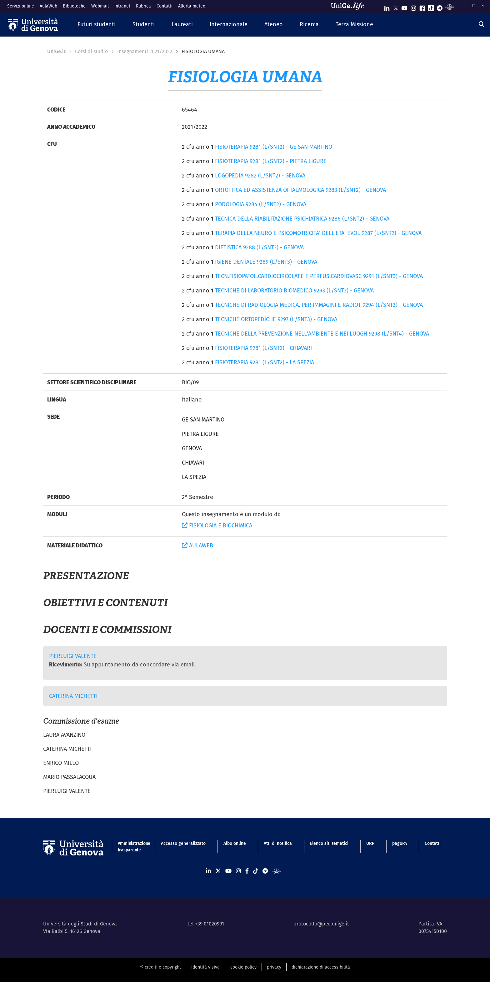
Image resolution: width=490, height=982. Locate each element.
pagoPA (399, 843)
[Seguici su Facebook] (422, 6)
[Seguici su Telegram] (439, 6)
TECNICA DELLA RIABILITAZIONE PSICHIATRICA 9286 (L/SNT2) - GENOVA (302, 218)
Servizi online (20, 6)
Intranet (122, 6)
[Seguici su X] (395, 6)
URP (370, 843)
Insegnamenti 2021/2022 (144, 51)
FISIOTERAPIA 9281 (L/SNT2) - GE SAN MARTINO (273, 147)
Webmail (100, 6)
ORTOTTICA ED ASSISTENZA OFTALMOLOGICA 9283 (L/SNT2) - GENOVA (300, 190)
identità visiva (205, 967)
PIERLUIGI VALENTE (73, 656)
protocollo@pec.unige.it (321, 923)
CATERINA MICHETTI (73, 696)
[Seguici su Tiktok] (431, 6)
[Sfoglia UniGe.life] (349, 6)
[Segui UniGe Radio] (449, 6)
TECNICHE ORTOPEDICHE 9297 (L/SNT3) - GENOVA (276, 319)
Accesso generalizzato (183, 843)
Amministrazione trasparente (130, 846)
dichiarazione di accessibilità (321, 967)
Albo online (234, 843)
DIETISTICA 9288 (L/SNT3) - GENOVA (259, 247)
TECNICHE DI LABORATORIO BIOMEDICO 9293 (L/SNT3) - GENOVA (294, 290)
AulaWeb (48, 6)
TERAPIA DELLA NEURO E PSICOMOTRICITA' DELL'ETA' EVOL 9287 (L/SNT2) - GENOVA (318, 233)
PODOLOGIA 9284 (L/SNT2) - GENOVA (260, 204)
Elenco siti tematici (329, 843)
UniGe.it (56, 51)
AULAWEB (197, 545)
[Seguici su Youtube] (404, 6)
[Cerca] (481, 24)
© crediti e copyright (160, 967)
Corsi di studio (91, 51)
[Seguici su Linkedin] (386, 6)
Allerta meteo (191, 6)
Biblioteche (74, 6)
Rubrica (143, 6)
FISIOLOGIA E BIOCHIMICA (217, 525)
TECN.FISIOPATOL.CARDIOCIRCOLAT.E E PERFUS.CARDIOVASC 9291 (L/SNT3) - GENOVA (319, 276)
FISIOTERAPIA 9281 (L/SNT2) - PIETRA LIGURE (271, 161)
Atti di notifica (278, 843)
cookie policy (243, 967)
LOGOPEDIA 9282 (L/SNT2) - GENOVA (260, 175)
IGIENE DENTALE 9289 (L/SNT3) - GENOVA (266, 262)
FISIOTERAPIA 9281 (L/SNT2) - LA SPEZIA (264, 362)
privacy (274, 967)
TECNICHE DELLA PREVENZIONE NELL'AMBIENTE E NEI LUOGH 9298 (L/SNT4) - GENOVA (322, 333)
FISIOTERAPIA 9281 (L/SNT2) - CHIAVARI (263, 348)
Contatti (164, 6)
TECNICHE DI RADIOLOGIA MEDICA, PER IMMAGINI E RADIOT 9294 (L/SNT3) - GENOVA (319, 305)
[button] (96, 24)
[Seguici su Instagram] (413, 6)
